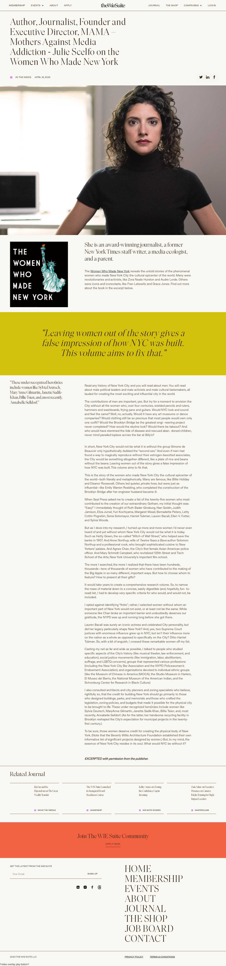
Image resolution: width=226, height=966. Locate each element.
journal (154, 5)
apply (68, 5)
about (54, 5)
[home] (113, 5)
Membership (17, 5)
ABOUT (140, 899)
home (138, 869)
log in (212, 5)
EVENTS (142, 889)
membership (154, 879)
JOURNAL (145, 909)
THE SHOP (146, 919)
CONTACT (146, 939)
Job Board (149, 929)
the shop (172, 5)
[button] (37, 5)
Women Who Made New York (110, 271)
